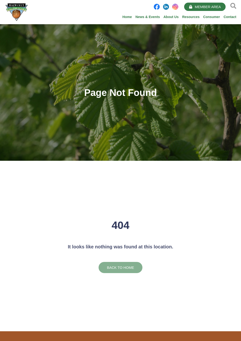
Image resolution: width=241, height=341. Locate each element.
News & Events (148, 17)
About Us (171, 17)
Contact (229, 17)
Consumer (211, 17)
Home (127, 17)
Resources (191, 17)
